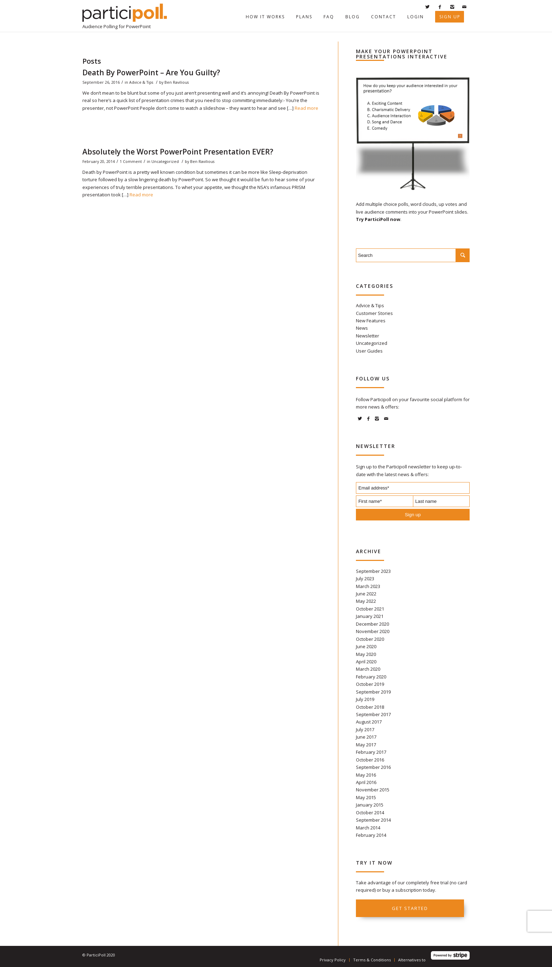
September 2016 (373, 767)
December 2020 (372, 624)
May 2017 (366, 744)
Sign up (413, 514)
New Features (370, 320)
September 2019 (373, 692)
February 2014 (371, 835)
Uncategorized (165, 161)
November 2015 (372, 789)
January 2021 (369, 616)
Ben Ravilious (176, 82)
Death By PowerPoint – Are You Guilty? (151, 72)
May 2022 (366, 601)
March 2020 (368, 669)
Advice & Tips (141, 82)
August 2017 (369, 722)
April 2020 (366, 661)
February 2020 (371, 677)
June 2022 (366, 593)
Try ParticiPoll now (378, 219)
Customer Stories (374, 313)
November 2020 (372, 631)
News (362, 328)
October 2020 (370, 639)
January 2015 (369, 805)
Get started (410, 908)
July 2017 (365, 729)
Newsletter (367, 336)
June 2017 (366, 737)
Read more (306, 108)
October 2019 (370, 684)
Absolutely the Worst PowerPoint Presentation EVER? (177, 152)
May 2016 (366, 775)
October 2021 (370, 609)
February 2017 (371, 752)
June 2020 (366, 646)
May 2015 (366, 797)
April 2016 (366, 782)
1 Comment (131, 161)
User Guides (369, 351)
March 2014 (368, 827)
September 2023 (373, 571)
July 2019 (365, 699)
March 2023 (368, 586)
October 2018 (370, 707)
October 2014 (370, 812)
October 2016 (370, 760)
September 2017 (373, 714)
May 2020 (366, 654)
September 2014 (373, 820)
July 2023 (365, 578)
